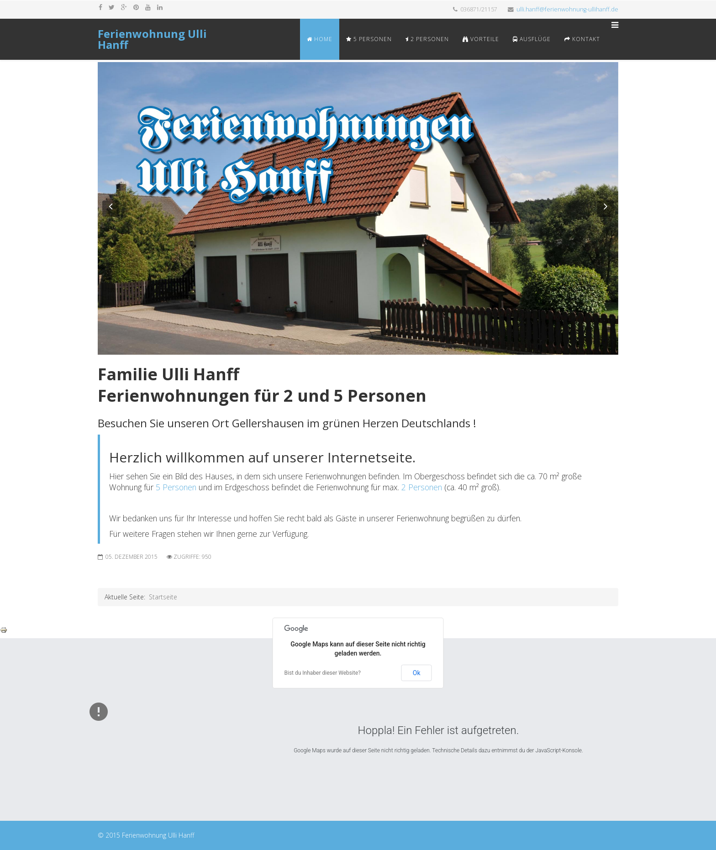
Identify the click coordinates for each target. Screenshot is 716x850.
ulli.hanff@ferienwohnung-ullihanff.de (567, 9)
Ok (417, 673)
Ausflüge (532, 39)
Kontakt (582, 39)
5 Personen (369, 39)
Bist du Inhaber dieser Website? (322, 673)
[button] (110, 208)
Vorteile (481, 39)
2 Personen (427, 39)
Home (319, 39)
